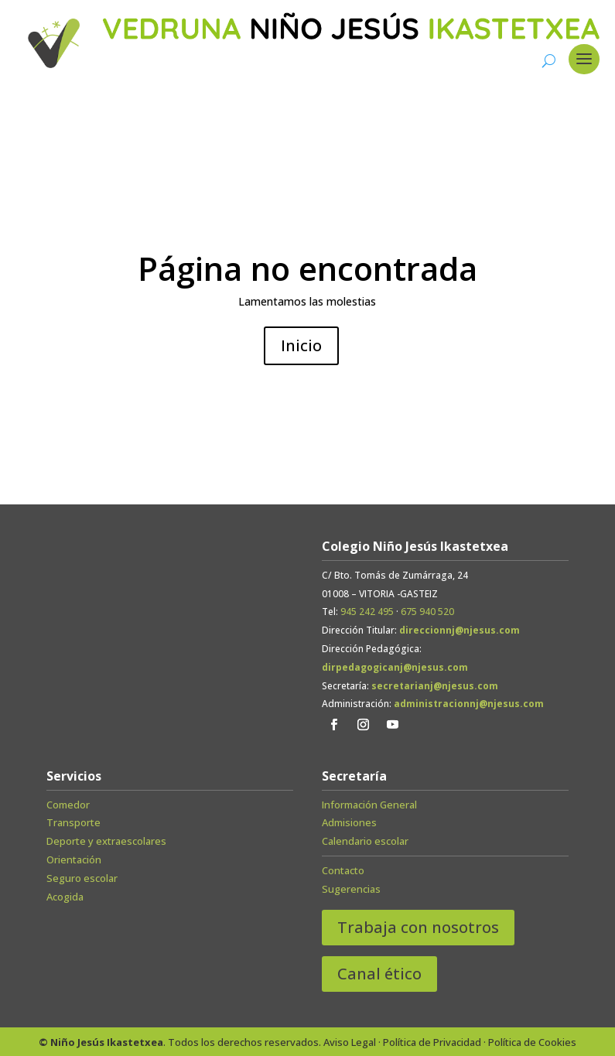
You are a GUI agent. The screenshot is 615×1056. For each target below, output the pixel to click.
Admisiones (349, 822)
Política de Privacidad (432, 1042)
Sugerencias (351, 889)
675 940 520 (427, 611)
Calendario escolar (365, 841)
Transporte (73, 822)
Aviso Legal (349, 1042)
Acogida (65, 897)
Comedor (68, 805)
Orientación (73, 859)
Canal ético (379, 973)
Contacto (343, 870)
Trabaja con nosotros (418, 927)
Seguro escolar (82, 878)
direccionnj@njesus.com (459, 630)
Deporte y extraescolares (106, 841)
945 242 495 (367, 611)
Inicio (301, 345)
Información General (369, 805)
